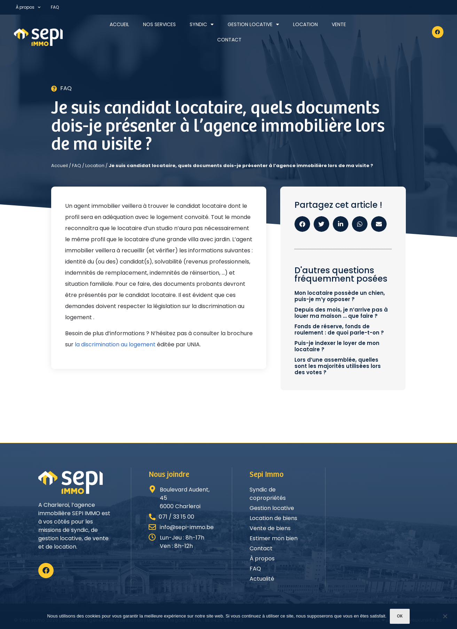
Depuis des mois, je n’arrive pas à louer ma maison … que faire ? (341, 313)
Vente (339, 24)
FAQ (55, 7)
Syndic (202, 24)
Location (305, 24)
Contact (229, 39)
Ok (400, 616)
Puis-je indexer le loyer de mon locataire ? (336, 346)
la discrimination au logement (115, 344)
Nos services (159, 24)
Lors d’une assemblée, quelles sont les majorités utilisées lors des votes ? (337, 366)
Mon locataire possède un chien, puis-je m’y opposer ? (339, 296)
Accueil (119, 24)
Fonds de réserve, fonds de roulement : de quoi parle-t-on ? (339, 329)
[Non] (445, 617)
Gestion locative (253, 24)
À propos (28, 7)
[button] (302, 224)
